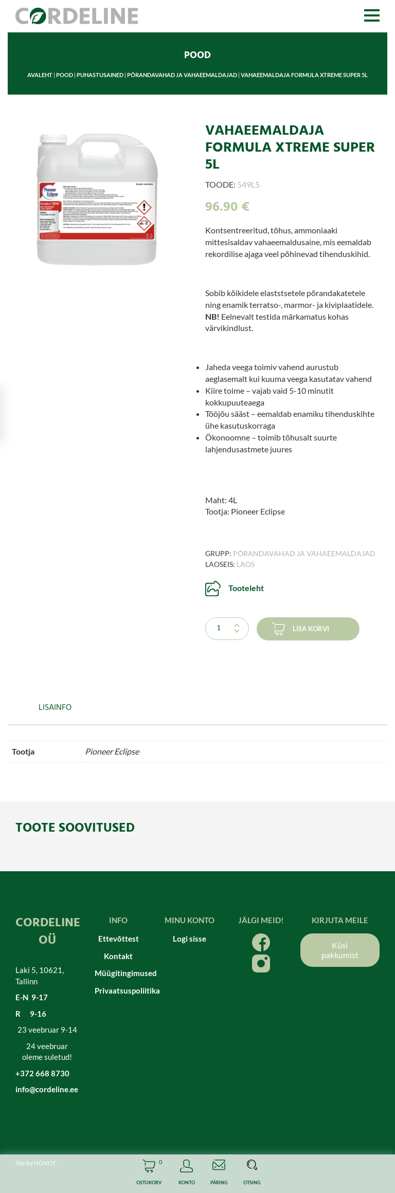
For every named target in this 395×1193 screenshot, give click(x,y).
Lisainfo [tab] (55, 707)
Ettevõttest (118, 938)
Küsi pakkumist (339, 949)
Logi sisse (189, 938)
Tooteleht (246, 588)
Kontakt (118, 956)
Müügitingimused (118, 973)
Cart (149, 1174)
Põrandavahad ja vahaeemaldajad (182, 74)
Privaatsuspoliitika (118, 990)
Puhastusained (100, 74)
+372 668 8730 (42, 1073)
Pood (64, 74)
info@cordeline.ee (46, 1089)
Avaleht (39, 74)
